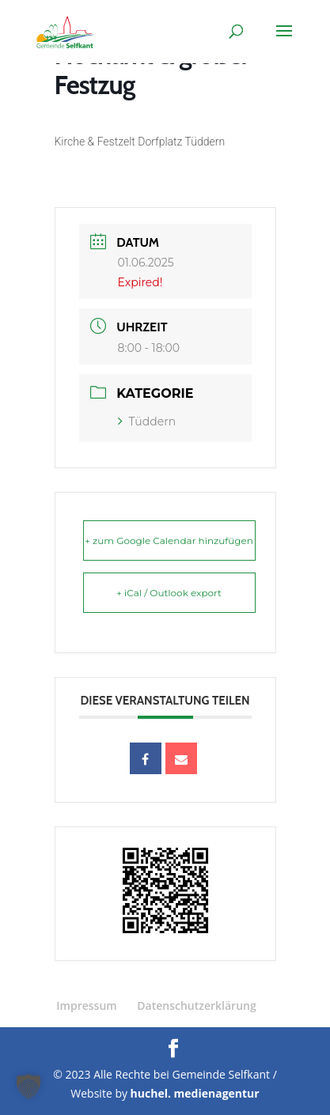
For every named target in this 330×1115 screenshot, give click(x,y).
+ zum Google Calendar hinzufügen (169, 540)
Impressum (86, 1005)
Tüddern (147, 421)
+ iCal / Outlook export (169, 593)
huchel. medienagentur (195, 1093)
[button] (28, 1086)
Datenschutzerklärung (196, 1005)
